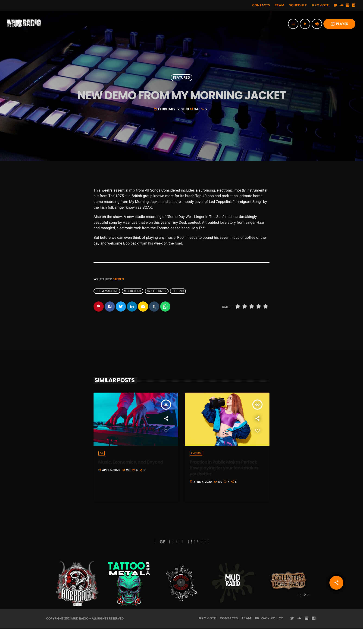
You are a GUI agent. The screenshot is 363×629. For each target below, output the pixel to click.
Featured (181, 77)
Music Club (132, 291)
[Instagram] (348, 5)
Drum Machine (107, 291)
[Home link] (24, 24)
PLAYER (339, 24)
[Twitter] (336, 5)
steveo (118, 279)
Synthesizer (156, 291)
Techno (178, 291)
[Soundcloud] (342, 5)
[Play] (305, 24)
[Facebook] (354, 5)
